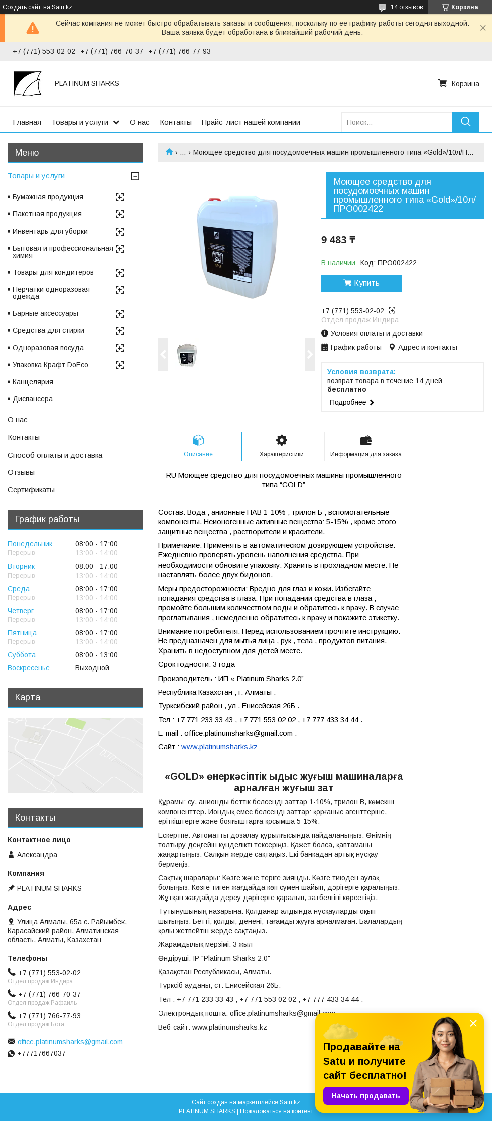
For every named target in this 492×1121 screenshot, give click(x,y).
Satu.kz (290, 1102)
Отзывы (21, 472)
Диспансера (33, 399)
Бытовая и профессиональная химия (63, 251)
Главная (27, 122)
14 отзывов (407, 7)
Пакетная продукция (47, 214)
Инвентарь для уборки (50, 231)
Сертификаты (31, 489)
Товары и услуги (79, 122)
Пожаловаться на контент (276, 1111)
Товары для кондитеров (53, 272)
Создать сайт (22, 7)
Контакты (176, 122)
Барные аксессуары (45, 313)
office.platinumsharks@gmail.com (70, 1042)
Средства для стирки (48, 330)
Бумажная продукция (48, 197)
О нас (140, 122)
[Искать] (465, 122)
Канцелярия (33, 382)
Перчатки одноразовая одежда (51, 292)
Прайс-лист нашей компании (251, 122)
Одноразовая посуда (48, 348)
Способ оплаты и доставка (55, 455)
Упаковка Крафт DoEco (50, 365)
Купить (367, 283)
